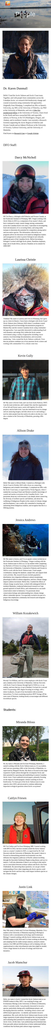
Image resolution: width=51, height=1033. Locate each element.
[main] (25, 14)
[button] (2, 3)
